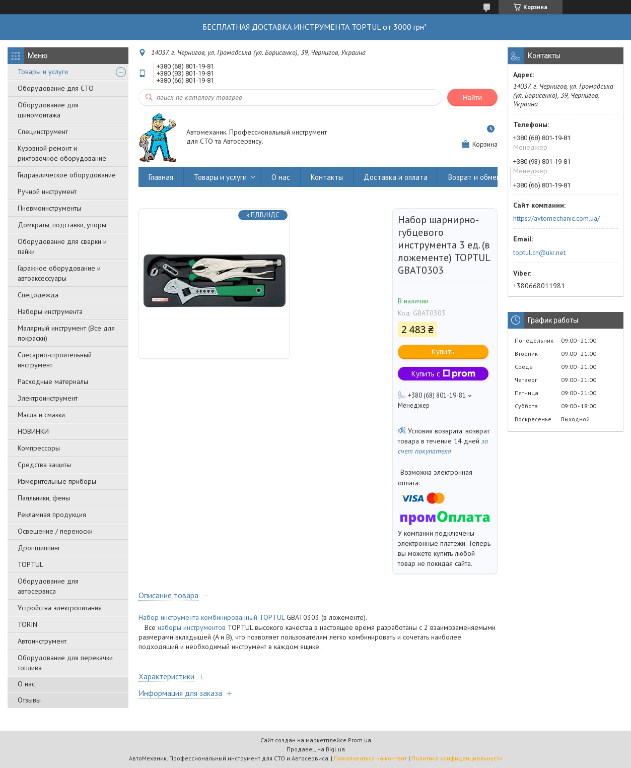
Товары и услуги (43, 71)
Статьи (532, 177)
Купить (443, 351)
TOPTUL (30, 564)
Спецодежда (38, 294)
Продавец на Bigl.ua (316, 749)
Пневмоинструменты (49, 208)
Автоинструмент (42, 641)
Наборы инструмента (50, 311)
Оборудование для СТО (56, 88)
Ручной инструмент (47, 191)
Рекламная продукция (52, 514)
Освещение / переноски (55, 531)
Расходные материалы (53, 381)
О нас (26, 683)
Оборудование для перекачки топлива (65, 662)
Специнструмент (43, 131)
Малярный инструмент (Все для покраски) (66, 333)
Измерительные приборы (57, 481)
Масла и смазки (41, 414)
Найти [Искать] (472, 97)
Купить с (443, 373)
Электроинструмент (48, 398)
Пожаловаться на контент (370, 758)
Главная (161, 177)
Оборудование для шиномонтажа (48, 109)
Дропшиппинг (39, 547)
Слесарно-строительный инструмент (55, 359)
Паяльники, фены (44, 497)
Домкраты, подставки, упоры (62, 224)
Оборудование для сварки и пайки (62, 246)
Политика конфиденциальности (457, 758)
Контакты (327, 177)
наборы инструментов (192, 627)
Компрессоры (39, 448)
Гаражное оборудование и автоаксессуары (59, 273)
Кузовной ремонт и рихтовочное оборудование (62, 153)
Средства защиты (44, 464)
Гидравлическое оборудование (67, 174)
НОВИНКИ (33, 431)
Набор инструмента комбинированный (197, 617)
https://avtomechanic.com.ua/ (556, 218)
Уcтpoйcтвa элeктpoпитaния (60, 607)
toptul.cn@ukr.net (539, 252)
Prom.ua (359, 740)
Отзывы (29, 700)
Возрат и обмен (474, 177)
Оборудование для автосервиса (48, 586)
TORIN (27, 624)
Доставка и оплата (396, 177)
